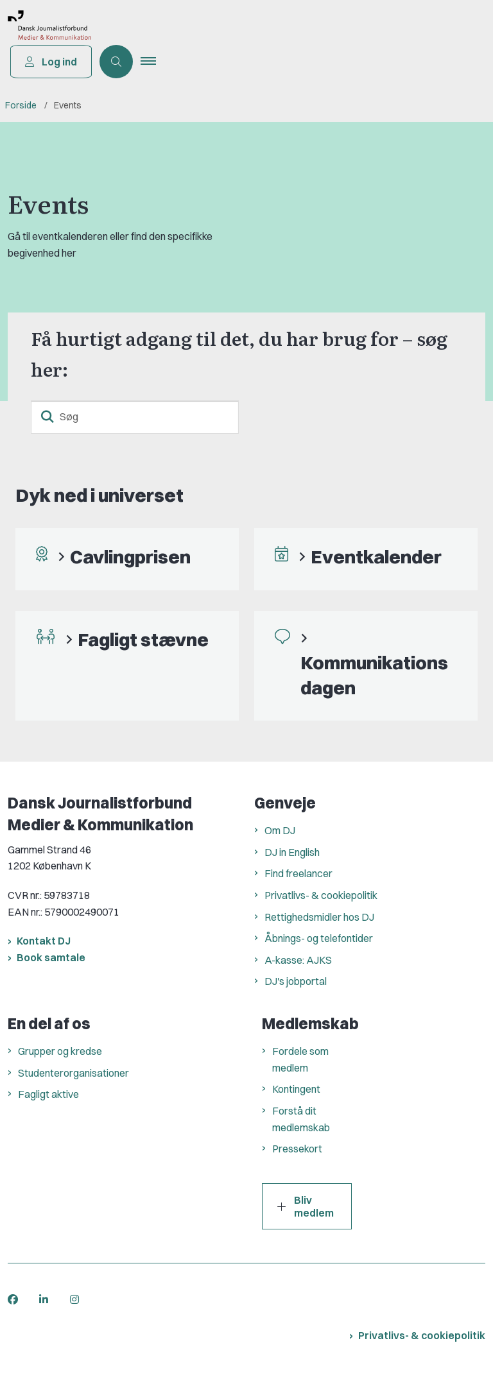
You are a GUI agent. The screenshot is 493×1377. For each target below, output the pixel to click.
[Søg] (135, 417)
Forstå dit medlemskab (301, 1119)
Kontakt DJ (44, 940)
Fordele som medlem (300, 1059)
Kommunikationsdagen (374, 674)
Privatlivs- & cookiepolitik (320, 895)
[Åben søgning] (117, 61)
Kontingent (296, 1088)
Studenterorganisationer (73, 1072)
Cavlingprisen (130, 556)
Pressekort (297, 1148)
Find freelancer (298, 873)
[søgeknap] (47, 417)
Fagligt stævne (143, 639)
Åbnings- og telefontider (318, 938)
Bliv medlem (305, 1206)
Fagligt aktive (48, 1094)
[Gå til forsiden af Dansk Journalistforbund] (45, 27)
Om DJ (279, 830)
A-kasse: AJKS (298, 960)
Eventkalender (376, 556)
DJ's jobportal (295, 981)
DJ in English (292, 852)
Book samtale (51, 957)
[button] (155, 61)
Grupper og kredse (60, 1051)
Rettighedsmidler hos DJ (319, 917)
